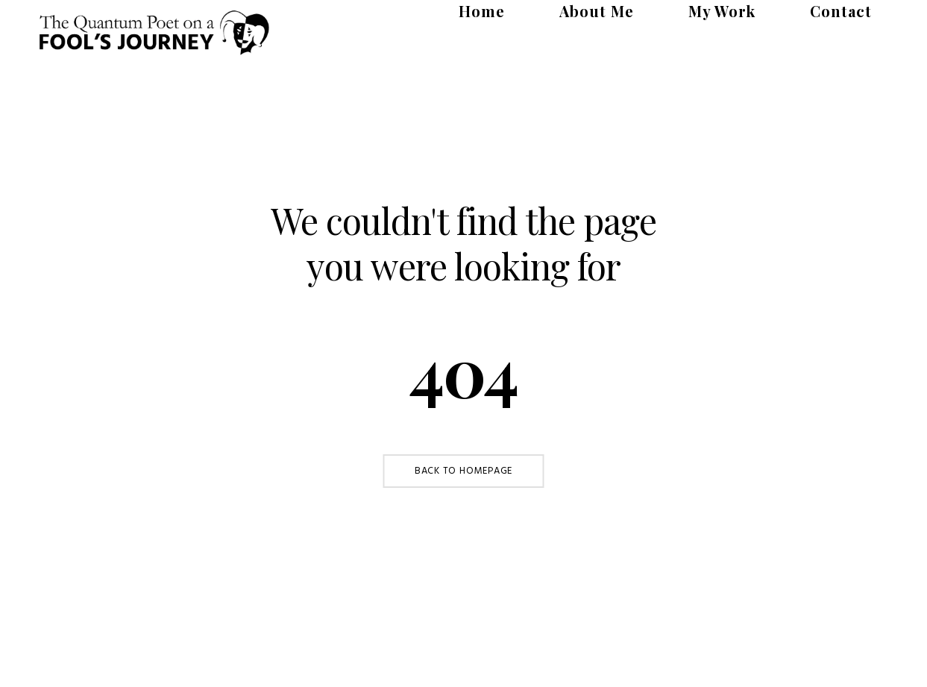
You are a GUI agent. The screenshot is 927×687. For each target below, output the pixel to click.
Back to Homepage (463, 471)
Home (607, 17)
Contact (859, 17)
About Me (686, 17)
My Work (775, 17)
